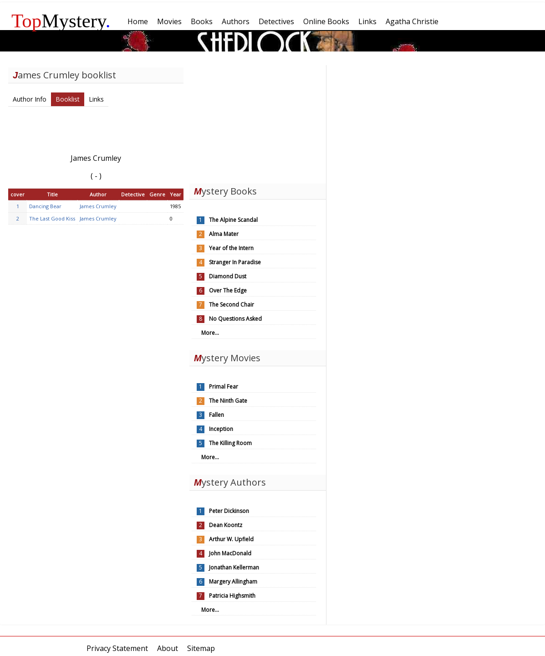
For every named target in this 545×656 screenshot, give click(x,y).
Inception (221, 429)
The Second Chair (231, 304)
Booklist (68, 99)
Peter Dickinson (229, 511)
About (167, 648)
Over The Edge (228, 290)
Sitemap (201, 648)
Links (96, 99)
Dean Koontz (225, 525)
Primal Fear (223, 386)
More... (210, 333)
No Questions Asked (235, 319)
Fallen (216, 415)
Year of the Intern (231, 248)
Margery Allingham (233, 581)
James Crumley (98, 206)
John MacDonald (230, 553)
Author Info (29, 99)
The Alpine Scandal (233, 220)
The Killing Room (230, 443)
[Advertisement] (257, 122)
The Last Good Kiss (52, 218)
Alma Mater (224, 234)
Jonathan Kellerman (234, 567)
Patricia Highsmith (232, 596)
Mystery (61, 20)
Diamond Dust (227, 276)
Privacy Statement (117, 648)
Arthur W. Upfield (231, 539)
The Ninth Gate (228, 401)
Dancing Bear (45, 206)
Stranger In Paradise (235, 262)
